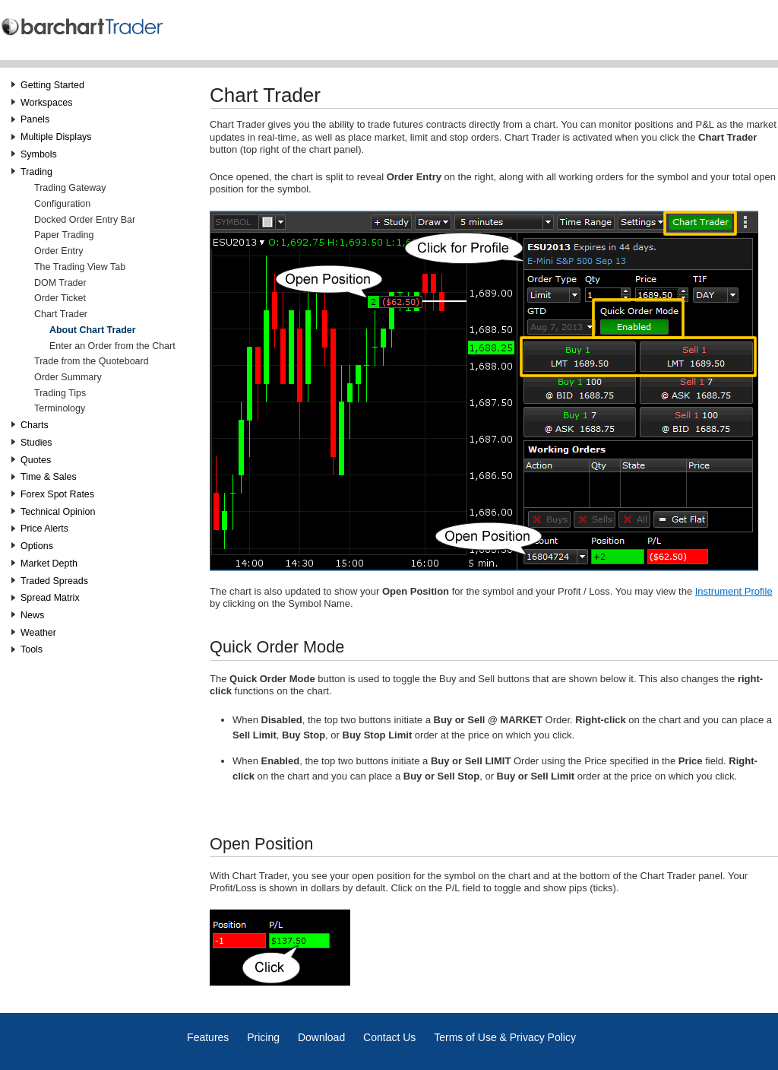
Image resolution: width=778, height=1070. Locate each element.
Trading (36, 172)
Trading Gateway (70, 188)
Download (321, 1037)
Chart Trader (60, 314)
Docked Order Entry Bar (84, 219)
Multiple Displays (56, 137)
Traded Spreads (54, 581)
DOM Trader (60, 283)
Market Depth (49, 563)
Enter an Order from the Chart (112, 346)
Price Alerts (44, 528)
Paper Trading (63, 235)
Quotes (36, 460)
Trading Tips (60, 393)
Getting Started (52, 85)
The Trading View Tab (79, 267)
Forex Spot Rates (57, 494)
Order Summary (68, 377)
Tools (32, 649)
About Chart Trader (92, 330)
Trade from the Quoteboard (91, 361)
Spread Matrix (50, 597)
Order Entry (58, 251)
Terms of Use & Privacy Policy (505, 1037)
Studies (36, 442)
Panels (35, 119)
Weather (38, 632)
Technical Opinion (58, 511)
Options (37, 546)
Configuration (62, 203)
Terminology (59, 408)
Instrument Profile (734, 591)
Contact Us (389, 1037)
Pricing (263, 1037)
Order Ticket (60, 298)
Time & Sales (49, 476)
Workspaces (46, 102)
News (32, 615)
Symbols (39, 154)
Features (208, 1037)
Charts (35, 425)
